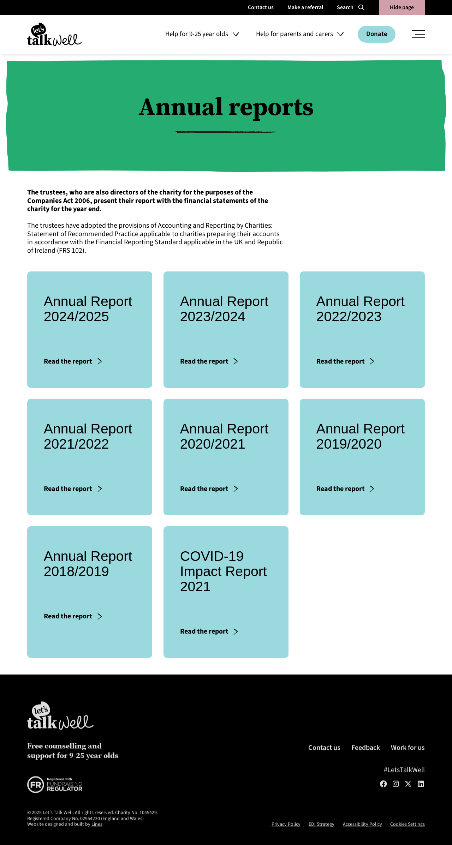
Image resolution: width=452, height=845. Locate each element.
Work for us (408, 760)
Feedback (365, 760)
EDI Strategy (321, 837)
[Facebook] (383, 796)
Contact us (324, 760)
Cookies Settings (407, 837)
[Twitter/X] (408, 796)
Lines (96, 836)
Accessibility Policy (362, 837)
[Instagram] (396, 796)
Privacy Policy (286, 837)
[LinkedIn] (421, 796)
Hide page (402, 7)
